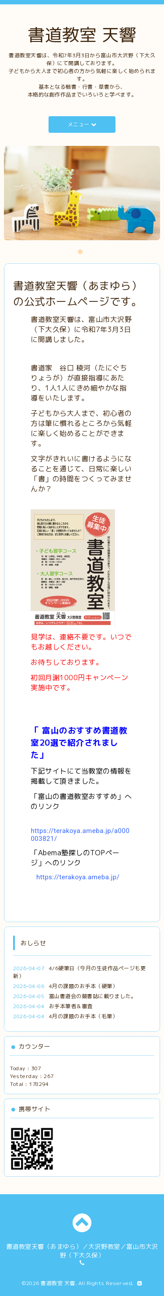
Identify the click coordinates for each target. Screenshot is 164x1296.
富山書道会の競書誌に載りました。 (92, 996)
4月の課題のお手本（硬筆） (83, 986)
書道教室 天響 (82, 34)
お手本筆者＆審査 (71, 1006)
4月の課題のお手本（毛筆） (83, 1016)
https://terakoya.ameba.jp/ (78, 877)
